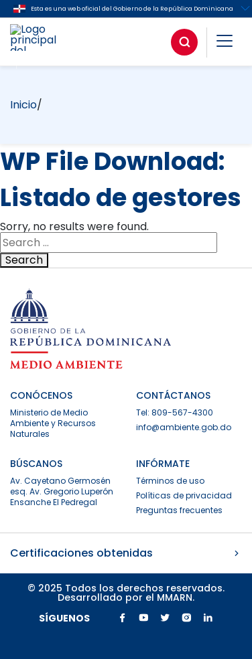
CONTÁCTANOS (173, 395)
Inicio (23, 104)
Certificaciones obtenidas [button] (126, 553)
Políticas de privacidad (184, 495)
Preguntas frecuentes (179, 510)
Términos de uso (170, 480)
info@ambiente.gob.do (183, 427)
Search (24, 260)
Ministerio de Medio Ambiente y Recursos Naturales (53, 423)
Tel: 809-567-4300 (174, 412)
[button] (224, 43)
